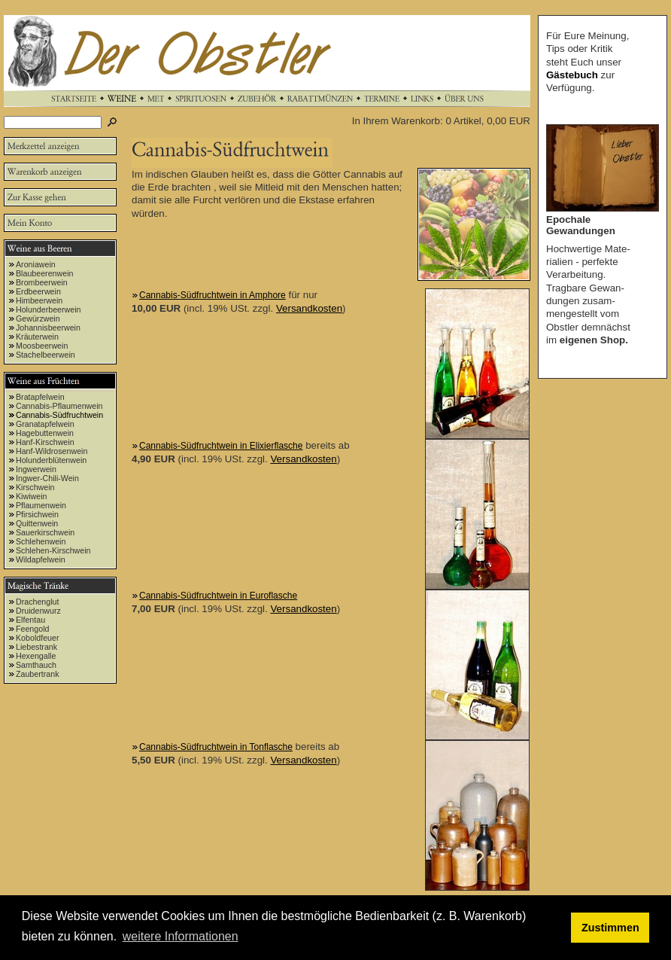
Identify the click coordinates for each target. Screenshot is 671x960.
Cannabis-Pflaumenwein (59, 405)
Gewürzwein (38, 318)
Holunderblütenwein (51, 460)
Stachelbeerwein (45, 354)
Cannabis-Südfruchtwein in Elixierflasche (220, 445)
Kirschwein (35, 487)
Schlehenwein (40, 541)
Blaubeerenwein (44, 273)
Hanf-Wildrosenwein (51, 451)
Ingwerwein (36, 469)
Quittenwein (37, 523)
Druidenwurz (38, 610)
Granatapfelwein (45, 423)
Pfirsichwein (37, 514)
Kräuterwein (37, 336)
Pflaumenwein (41, 505)
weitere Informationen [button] (180, 936)
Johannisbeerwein (48, 327)
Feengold (32, 628)
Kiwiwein (31, 496)
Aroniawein (36, 264)
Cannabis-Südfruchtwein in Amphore (212, 295)
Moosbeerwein (42, 345)
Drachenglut (37, 601)
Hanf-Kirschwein (45, 441)
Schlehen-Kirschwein (53, 550)
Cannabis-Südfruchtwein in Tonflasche (216, 747)
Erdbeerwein (38, 291)
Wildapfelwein (40, 559)
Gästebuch (572, 75)
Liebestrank (36, 646)
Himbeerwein (39, 300)
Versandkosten (309, 308)
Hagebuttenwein (45, 432)
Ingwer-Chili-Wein (47, 478)
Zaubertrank (37, 673)
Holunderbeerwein (48, 309)
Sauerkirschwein (45, 532)
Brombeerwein (42, 282)
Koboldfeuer (37, 637)
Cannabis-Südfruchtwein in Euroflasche (218, 595)
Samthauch (36, 664)
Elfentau (30, 619)
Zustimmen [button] (610, 928)
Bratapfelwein (40, 396)
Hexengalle (36, 655)
